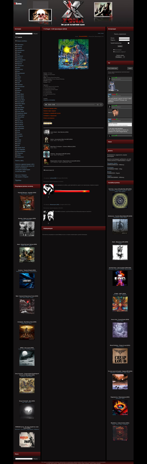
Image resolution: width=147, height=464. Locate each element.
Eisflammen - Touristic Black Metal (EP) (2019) (120, 216)
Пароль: (113, 40)
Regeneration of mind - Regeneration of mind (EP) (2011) (65, 161)
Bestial (109, 171)
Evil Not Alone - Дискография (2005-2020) (120, 267)
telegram (45, 100)
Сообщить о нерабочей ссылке (52, 113)
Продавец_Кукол (112, 163)
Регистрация (118, 49)
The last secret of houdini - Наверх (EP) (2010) (120, 371)
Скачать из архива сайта (50, 108)
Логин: (113, 38)
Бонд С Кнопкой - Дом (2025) (27, 401)
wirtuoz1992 (53, 178)
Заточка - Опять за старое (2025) (27, 218)
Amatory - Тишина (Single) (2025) (27, 270)
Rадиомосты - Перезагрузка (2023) (120, 397)
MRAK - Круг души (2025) (27, 347)
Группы (18, 180)
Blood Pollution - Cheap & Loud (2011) (120, 345)
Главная (19, 37)
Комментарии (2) (48, 170)
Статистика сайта (20, 171)
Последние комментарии (22, 169)
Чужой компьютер (116, 43)
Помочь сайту (19, 160)
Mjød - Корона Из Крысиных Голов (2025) (27, 296)
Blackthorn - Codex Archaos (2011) (120, 423)
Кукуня (109, 176)
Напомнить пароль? (120, 51)
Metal (102, 33)
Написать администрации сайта (24, 164)
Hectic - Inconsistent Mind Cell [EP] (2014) (61, 139)
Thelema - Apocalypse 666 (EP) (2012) (60, 153)
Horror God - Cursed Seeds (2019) (120, 319)
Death (99, 33)
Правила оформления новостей (24, 166)
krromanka (52, 100)
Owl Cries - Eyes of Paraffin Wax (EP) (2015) (120, 189)
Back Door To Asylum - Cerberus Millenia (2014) (62, 146)
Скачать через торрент (49, 110)
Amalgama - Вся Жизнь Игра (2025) (27, 321)
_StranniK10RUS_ (83, 36)
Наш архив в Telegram (21, 177)
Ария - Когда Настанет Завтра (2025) (27, 244)
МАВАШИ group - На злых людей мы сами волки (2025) (26, 427)
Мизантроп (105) (54, 204)
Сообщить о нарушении (49, 115)
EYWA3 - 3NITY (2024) (120, 293)
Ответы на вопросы (21, 168)
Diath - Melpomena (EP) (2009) (120, 242)
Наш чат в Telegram (21, 175)
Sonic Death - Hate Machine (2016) (59, 132)
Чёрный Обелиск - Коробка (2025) (27, 192)
